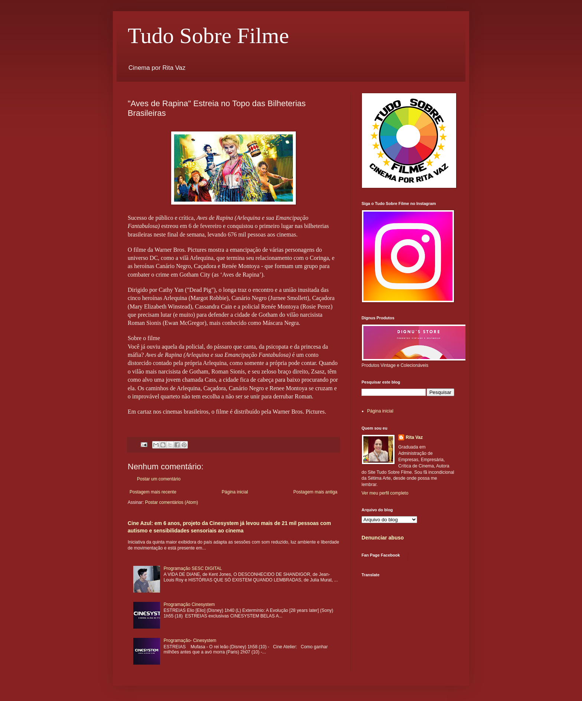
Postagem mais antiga (315, 492)
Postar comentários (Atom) (171, 502)
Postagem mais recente (153, 492)
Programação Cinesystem (189, 604)
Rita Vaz (414, 437)
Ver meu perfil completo (385, 493)
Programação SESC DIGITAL (193, 568)
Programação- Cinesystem (190, 640)
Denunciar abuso (383, 538)
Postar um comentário (158, 479)
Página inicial (235, 492)
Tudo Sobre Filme (208, 35)
